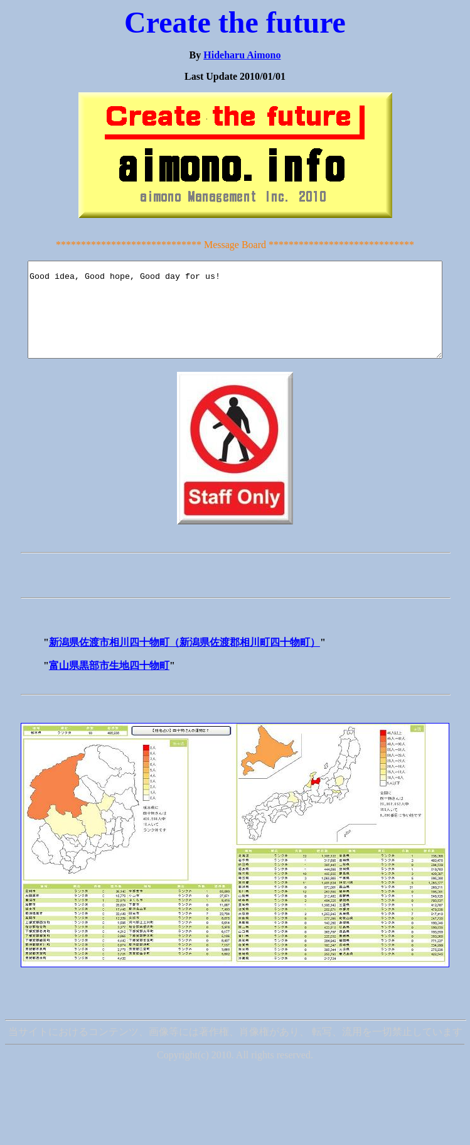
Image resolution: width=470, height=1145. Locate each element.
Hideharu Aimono (241, 55)
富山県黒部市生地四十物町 (109, 684)
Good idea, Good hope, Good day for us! (237, 319)
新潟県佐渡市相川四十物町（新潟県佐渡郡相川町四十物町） (184, 661)
